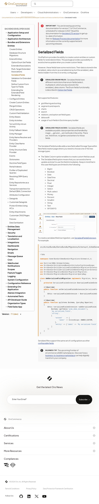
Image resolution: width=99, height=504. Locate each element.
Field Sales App (13, 306)
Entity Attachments (17, 212)
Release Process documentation (66, 38)
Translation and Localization (13, 237)
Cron (10, 259)
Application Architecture (18, 38)
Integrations (12, 242)
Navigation (13, 249)
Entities (48, 17)
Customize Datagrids (17, 202)
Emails (11, 252)
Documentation (8, 17)
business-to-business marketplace (60, 355)
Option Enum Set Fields (21, 62)
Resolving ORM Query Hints (18, 177)
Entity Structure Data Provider (18, 150)
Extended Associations (21, 65)
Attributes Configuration (19, 195)
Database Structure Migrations (17, 54)
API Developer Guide (16, 299)
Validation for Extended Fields (21, 79)
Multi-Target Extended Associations (20, 70)
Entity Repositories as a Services (19, 183)
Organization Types (17, 303)
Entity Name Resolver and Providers (20, 138)
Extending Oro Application (13, 288)
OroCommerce (15, 419)
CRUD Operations (16, 109)
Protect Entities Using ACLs (18, 206)
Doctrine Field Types (17, 163)
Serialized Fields (18, 75)
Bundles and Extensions (17, 42)
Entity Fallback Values (18, 130)
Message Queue (14, 256)
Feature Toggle (15, 273)
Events (12, 156)
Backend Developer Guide (34, 17)
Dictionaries (14, 159)
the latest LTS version (70, 33)
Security (10, 232)
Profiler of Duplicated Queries (18, 171)
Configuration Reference (18, 283)
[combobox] (52, 4)
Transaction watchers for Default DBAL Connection (20, 190)
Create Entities (15, 49)
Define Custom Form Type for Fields (20, 85)
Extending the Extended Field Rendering (17, 92)
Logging (11, 276)
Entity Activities (15, 120)
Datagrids (13, 198)
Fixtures (12, 219)
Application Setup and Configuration (17, 33)
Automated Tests (14, 296)
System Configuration (18, 279)
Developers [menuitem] (26, 12)
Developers (19, 17)
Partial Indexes (15, 166)
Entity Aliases (14, 117)
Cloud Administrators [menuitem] (48, 12)
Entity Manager (15, 134)
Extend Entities (57, 17)
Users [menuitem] (13, 12)
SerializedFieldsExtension (85, 238)
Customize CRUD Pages (19, 215)
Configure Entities (16, 98)
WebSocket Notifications (12, 264)
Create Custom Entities (19, 102)
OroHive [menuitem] (85, 12)
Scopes (11, 269)
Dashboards (13, 246)
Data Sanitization (16, 222)
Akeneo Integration (17, 293)
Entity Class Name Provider (17, 144)
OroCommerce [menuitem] (71, 12)
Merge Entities (15, 106)
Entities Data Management (12, 227)
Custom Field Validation (19, 113)
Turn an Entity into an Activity (17, 125)
